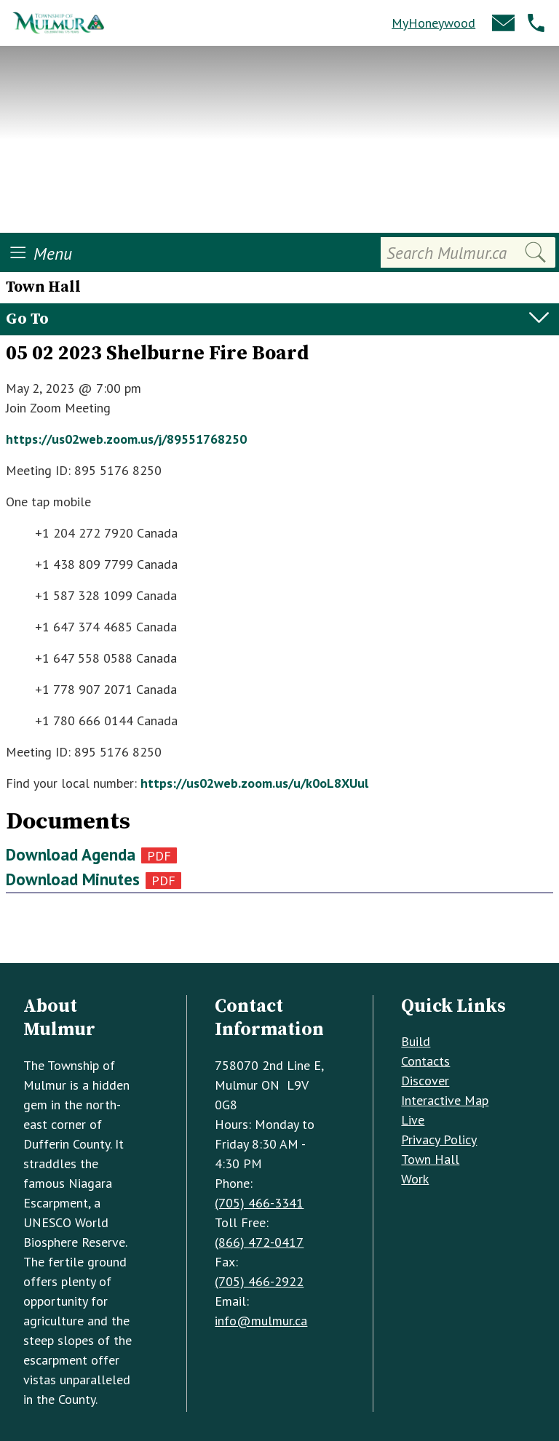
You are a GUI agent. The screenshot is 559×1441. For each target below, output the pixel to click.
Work (415, 1178)
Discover (425, 1080)
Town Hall (430, 1159)
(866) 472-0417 (259, 1242)
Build (415, 1041)
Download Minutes (73, 879)
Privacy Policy (439, 1139)
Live (412, 1119)
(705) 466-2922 (259, 1281)
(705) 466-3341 (259, 1202)
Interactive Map (444, 1100)
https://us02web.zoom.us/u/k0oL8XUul (254, 783)
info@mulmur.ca (261, 1320)
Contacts (425, 1061)
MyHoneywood (433, 23)
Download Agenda (70, 854)
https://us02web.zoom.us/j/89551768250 (126, 439)
